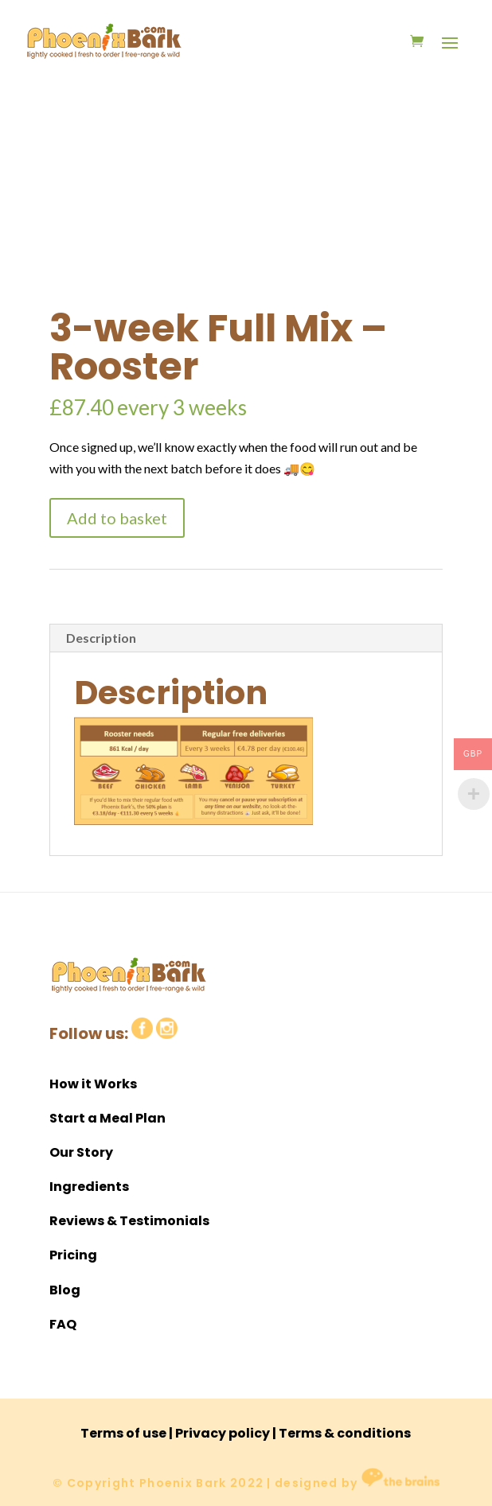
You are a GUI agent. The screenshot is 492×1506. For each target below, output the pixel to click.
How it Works (93, 1084)
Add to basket (117, 517)
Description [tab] (101, 637)
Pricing (73, 1255)
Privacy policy (222, 1433)
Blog (64, 1290)
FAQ (62, 1324)
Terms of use (123, 1433)
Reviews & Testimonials (129, 1221)
